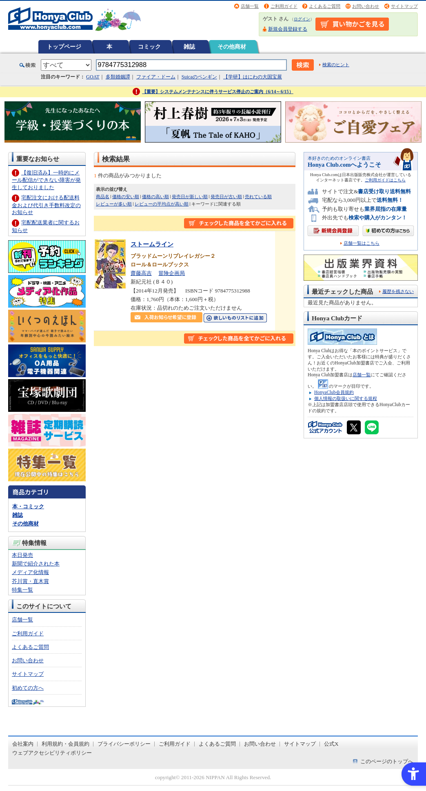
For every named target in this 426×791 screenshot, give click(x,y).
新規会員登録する (287, 29)
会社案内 (22, 744)
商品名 (102, 196)
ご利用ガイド (284, 6)
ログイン (302, 19)
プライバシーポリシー (124, 744)
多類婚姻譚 (118, 77)
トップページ (64, 46)
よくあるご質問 (324, 6)
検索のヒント (335, 64)
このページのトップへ (386, 761)
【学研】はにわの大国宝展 (252, 77)
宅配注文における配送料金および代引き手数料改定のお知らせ (46, 204)
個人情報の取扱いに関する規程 (345, 398)
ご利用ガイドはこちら (385, 180)
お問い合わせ (365, 6)
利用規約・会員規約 (65, 744)
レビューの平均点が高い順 (162, 203)
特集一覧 (22, 590)
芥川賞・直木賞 (30, 581)
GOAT (93, 77)
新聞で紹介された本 (36, 564)
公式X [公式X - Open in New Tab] (331, 744)
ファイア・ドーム (155, 77)
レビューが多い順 (114, 203)
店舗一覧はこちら (361, 243)
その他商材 (231, 46)
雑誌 (189, 46)
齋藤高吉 (141, 273)
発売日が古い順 (226, 196)
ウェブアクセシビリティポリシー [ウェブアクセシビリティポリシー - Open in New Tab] (52, 753)
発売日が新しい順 (190, 196)
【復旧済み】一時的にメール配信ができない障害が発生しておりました (46, 180)
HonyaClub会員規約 (334, 392)
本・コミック (28, 506)
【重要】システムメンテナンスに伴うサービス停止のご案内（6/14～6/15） (217, 91)
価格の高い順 (155, 196)
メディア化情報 (30, 572)
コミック (149, 46)
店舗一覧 (250, 6)
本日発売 (22, 555)
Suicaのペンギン (199, 77)
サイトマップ (404, 6)
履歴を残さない (398, 291)
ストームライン (152, 244)
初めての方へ (28, 688)
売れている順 (258, 196)
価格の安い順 (125, 196)
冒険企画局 (171, 273)
